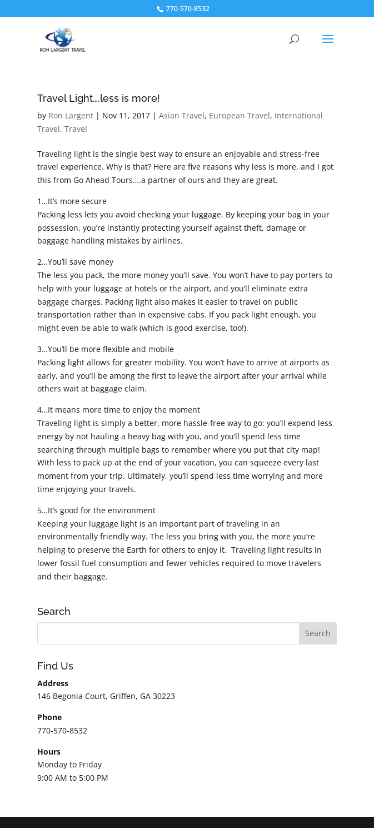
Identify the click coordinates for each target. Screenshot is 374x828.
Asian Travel (182, 115)
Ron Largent (70, 115)
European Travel (239, 115)
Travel (75, 128)
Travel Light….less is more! (98, 98)
